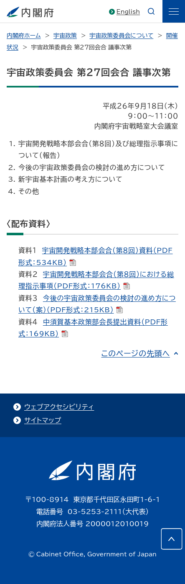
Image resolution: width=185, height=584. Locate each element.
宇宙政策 (65, 36)
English (128, 12)
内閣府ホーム (24, 36)
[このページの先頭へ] (172, 539)
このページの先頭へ (135, 353)
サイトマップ (42, 420)
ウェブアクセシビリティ (59, 407)
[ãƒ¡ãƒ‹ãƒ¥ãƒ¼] (173, 11)
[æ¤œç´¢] (151, 11)
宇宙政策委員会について (121, 36)
